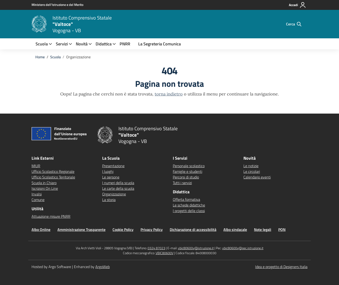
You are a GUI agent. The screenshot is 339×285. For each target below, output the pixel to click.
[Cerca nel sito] (294, 24)
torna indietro (169, 94)
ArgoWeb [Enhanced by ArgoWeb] (102, 266)
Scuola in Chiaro (44, 183)
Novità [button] (82, 44)
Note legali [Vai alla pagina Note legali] (262, 229)
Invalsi (37, 194)
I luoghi (107, 171)
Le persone (110, 177)
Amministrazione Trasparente (81, 229)
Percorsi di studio (186, 177)
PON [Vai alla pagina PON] (282, 229)
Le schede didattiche (189, 205)
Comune (38, 199)
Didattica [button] (104, 44)
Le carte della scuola (118, 188)
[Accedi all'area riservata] (297, 5)
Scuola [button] (42, 44)
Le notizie (250, 166)
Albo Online (41, 229)
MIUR (36, 166)
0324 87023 (156, 247)
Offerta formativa (186, 199)
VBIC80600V (165, 252)
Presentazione (113, 166)
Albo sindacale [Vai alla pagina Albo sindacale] (235, 229)
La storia (109, 199)
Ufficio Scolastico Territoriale (53, 177)
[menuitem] (42, 43)
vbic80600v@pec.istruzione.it (242, 247)
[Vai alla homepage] (39, 24)
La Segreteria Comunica (159, 44)
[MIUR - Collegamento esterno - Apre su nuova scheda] (57, 4)
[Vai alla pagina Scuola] (55, 57)
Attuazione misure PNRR (51, 216)
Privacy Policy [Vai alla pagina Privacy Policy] (152, 229)
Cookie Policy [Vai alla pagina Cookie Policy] (123, 229)
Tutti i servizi (182, 183)
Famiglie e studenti (187, 171)
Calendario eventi (257, 177)
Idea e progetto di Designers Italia (281, 266)
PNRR (125, 44)
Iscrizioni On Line (45, 188)
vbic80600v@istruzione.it (196, 247)
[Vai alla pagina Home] (40, 57)
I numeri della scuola (118, 183)
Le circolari (251, 171)
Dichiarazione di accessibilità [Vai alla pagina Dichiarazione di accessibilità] (193, 229)
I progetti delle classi (189, 211)
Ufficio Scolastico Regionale (53, 171)
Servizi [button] (62, 44)
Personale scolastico (189, 166)
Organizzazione (114, 194)
